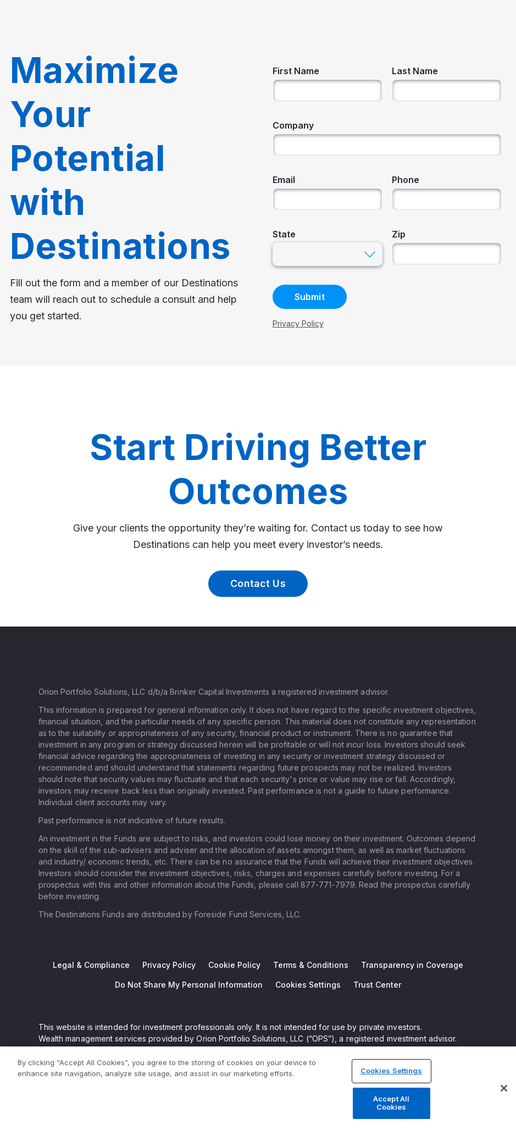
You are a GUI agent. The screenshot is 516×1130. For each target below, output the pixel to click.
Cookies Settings (308, 984)
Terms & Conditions (310, 965)
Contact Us (258, 583)
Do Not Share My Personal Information (189, 984)
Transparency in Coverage (412, 965)
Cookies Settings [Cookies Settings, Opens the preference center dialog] (391, 1070)
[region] (258, 1088)
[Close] (504, 1088)
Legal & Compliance (91, 965)
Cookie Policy (234, 965)
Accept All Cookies (391, 1103)
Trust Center (377, 984)
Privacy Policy (169, 965)
